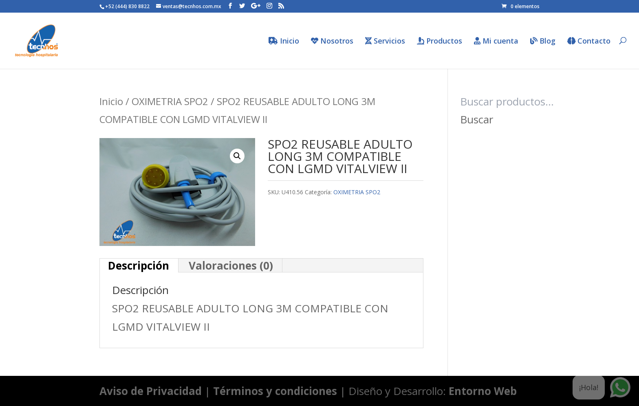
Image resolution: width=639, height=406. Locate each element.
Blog (542, 41)
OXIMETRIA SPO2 (170, 101)
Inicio (284, 41)
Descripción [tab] (138, 265)
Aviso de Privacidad (150, 391)
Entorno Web (483, 391)
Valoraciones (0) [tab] (231, 265)
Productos (439, 41)
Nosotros (332, 41)
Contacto (588, 41)
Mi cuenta (496, 41)
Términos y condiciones (275, 391)
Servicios (385, 41)
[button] (237, 156)
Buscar (476, 119)
